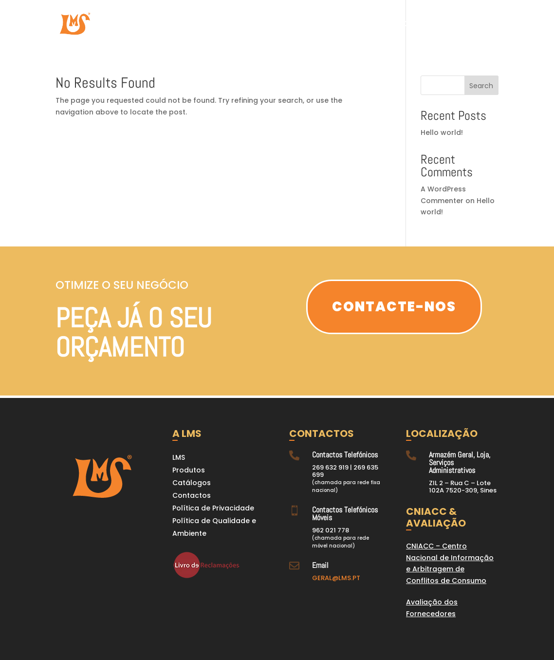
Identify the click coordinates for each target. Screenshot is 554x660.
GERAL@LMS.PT (336, 578)
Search (481, 86)
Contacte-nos (394, 307)
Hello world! (442, 132)
